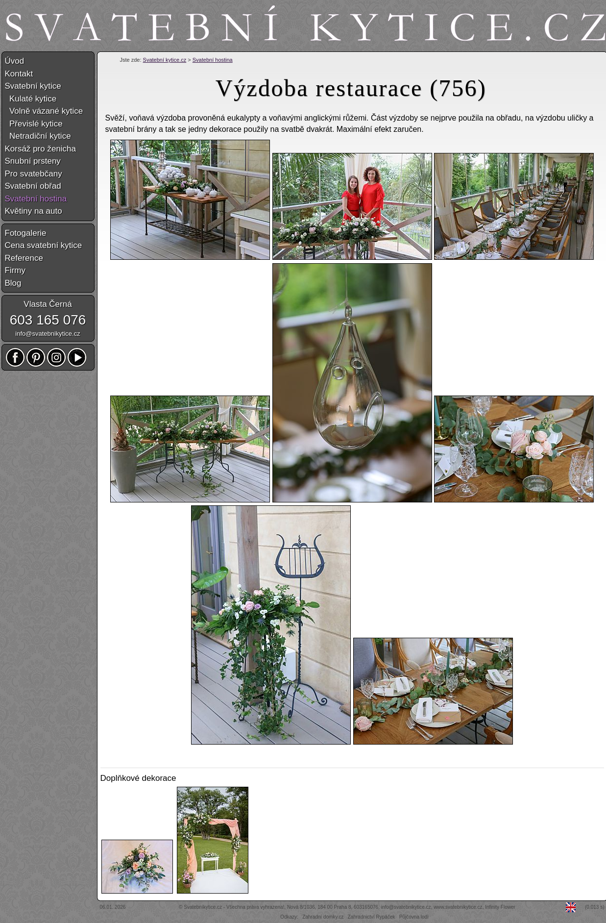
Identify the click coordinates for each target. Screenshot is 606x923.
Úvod (14, 61)
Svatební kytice (33, 86)
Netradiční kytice (38, 136)
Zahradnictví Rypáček (371, 917)
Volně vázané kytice (44, 111)
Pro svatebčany (33, 173)
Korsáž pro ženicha (40, 148)
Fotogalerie (26, 233)
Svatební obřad (33, 186)
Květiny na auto (33, 211)
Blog (13, 283)
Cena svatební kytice (43, 245)
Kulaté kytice (31, 98)
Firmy (15, 270)
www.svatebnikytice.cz (458, 907)
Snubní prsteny (33, 161)
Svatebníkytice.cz (203, 907)
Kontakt (19, 73)
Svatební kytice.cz (165, 60)
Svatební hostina (213, 60)
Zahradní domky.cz (322, 917)
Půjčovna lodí (414, 917)
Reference (24, 258)
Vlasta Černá (48, 304)
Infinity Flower (500, 907)
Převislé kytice (34, 123)
